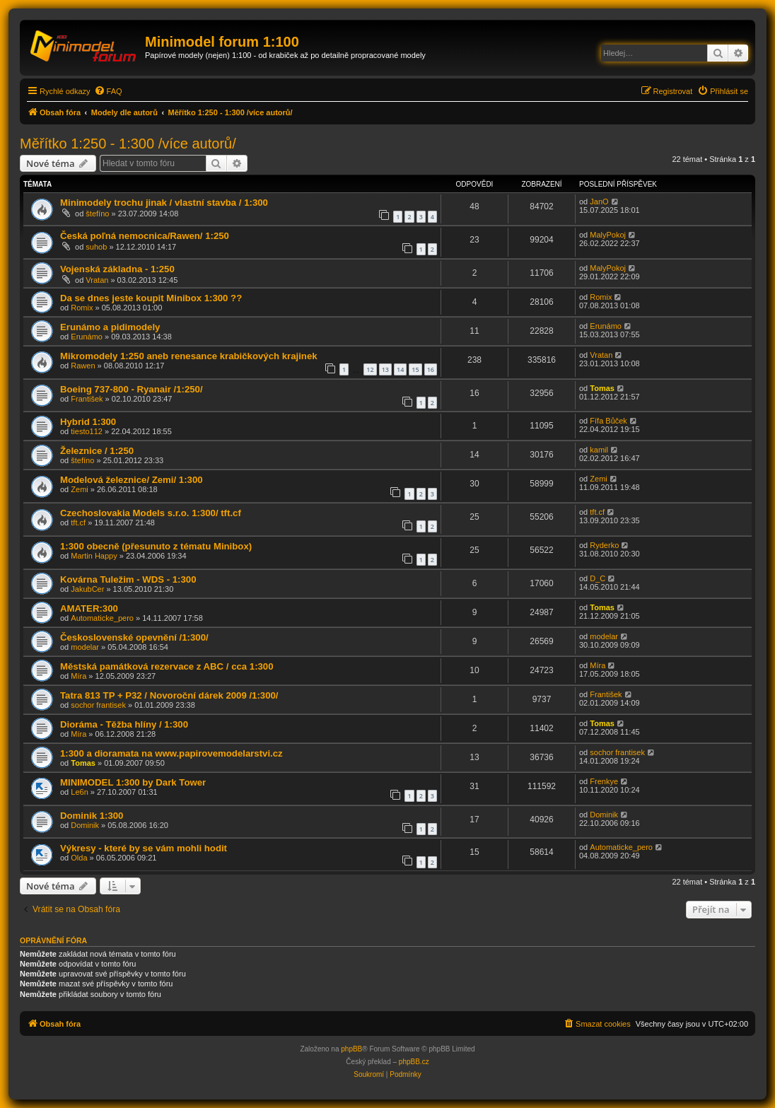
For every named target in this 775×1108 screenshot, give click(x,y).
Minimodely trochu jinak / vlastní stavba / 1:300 (164, 202)
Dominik (85, 825)
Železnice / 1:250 (97, 450)
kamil (599, 449)
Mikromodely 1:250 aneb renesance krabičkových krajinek (188, 356)
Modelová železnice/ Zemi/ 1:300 (131, 479)
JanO (599, 201)
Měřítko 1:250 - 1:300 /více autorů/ (128, 143)
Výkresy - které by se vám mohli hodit (143, 848)
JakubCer (87, 589)
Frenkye (604, 781)
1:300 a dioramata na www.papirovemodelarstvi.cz (171, 753)
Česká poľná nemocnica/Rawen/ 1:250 (144, 236)
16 (430, 369)
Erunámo (87, 336)
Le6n (79, 792)
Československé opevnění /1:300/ (134, 637)
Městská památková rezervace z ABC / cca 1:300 (167, 666)
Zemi (79, 489)
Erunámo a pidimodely (110, 327)
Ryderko (604, 545)
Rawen (83, 365)
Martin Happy (94, 556)
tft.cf (78, 522)
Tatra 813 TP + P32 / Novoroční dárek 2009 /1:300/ (169, 695)
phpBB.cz (414, 1062)
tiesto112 (87, 431)
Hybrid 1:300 (88, 421)
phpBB (351, 1049)
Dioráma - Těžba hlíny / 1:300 (124, 724)
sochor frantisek (98, 705)
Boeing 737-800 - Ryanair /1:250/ (131, 389)
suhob (96, 247)
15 (415, 369)
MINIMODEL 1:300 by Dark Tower (133, 782)
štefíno (97, 213)
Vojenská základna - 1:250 (117, 269)
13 (385, 369)
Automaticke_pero (102, 618)
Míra (78, 676)
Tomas (602, 388)
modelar (85, 647)
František (87, 399)
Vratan (97, 280)
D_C (597, 578)
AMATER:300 (89, 608)
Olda (79, 857)
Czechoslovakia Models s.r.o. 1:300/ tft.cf (150, 513)
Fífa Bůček (608, 420)
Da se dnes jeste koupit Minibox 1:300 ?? (151, 298)
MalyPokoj (608, 235)
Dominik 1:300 (91, 815)
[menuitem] (108, 91)
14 (400, 369)
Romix (82, 307)
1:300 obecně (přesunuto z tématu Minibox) (156, 546)
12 (369, 369)
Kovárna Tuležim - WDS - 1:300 (128, 579)
